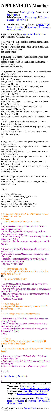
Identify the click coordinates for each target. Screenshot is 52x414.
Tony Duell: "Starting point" (36, 391)
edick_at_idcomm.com (34, 34)
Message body (27, 12)
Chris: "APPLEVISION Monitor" (35, 388)
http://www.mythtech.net (15, 376)
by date (40, 24)
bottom (14, 15)
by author (32, 27)
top (8, 15)
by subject (19, 27)
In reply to (22, 20)
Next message (31, 17)
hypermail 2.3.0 (30, 408)
